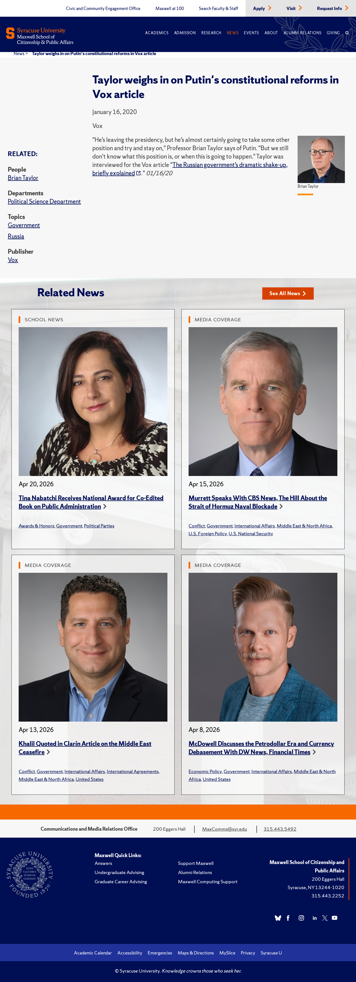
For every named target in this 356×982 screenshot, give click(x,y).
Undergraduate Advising (119, 872)
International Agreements (133, 771)
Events (251, 33)
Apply (259, 8)
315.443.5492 (280, 829)
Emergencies (160, 953)
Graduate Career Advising (121, 881)
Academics (156, 33)
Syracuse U (271, 953)
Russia (16, 236)
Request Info (330, 8)
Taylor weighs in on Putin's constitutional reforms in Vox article (94, 53)
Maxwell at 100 (169, 8)
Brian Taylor (23, 178)
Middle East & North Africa (304, 525)
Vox (13, 260)
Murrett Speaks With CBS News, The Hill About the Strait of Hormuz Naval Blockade (258, 502)
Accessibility (129, 953)
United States (89, 779)
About (271, 33)
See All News (288, 293)
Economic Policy (205, 771)
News (232, 33)
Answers (103, 863)
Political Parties (99, 525)
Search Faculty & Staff (218, 8)
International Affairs (254, 525)
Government (24, 225)
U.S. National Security (251, 533)
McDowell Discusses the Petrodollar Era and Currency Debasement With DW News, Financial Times (261, 748)
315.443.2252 (328, 895)
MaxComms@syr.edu (224, 829)
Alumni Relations (302, 33)
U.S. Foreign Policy (208, 533)
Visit (291, 8)
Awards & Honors (36, 525)
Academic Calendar (93, 953)
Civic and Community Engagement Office (103, 8)
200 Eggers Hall (328, 879)
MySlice (227, 953)
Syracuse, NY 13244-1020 (316, 887)
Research (211, 33)
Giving (333, 33)
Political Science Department (44, 202)
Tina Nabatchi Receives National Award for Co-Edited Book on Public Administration (91, 502)
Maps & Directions (196, 953)
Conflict (197, 525)
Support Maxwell (196, 863)
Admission (185, 33)
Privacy (248, 953)
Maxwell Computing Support (208, 881)
